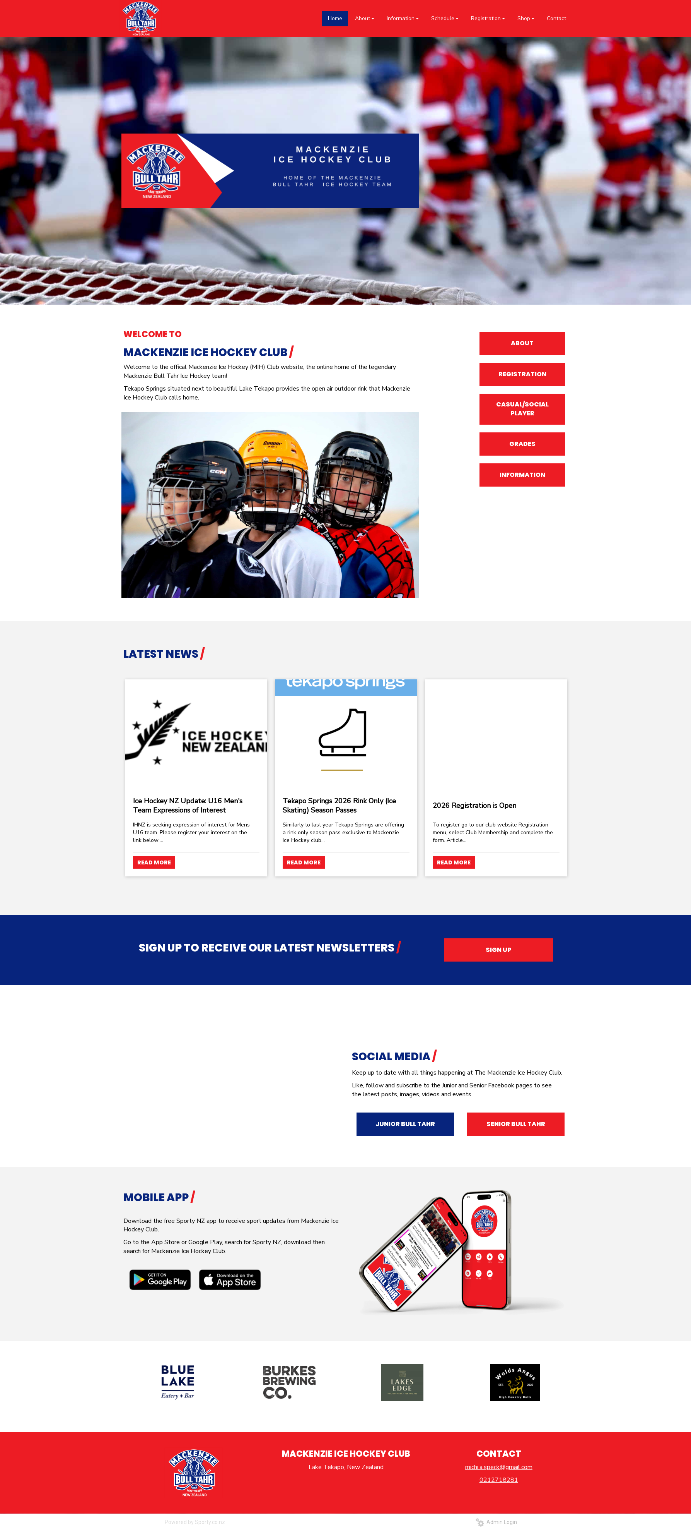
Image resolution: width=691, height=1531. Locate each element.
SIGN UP (499, 949)
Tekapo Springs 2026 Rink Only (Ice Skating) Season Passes (339, 805)
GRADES (522, 443)
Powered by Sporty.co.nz (195, 1522)
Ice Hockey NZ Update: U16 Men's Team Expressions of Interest (187, 805)
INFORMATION (522, 474)
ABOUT (522, 343)
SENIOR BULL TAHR (515, 1124)
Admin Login (496, 1522)
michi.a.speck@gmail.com (498, 1467)
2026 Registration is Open (474, 805)
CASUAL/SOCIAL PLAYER (522, 409)
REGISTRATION (522, 374)
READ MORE (154, 862)
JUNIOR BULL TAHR (405, 1124)
